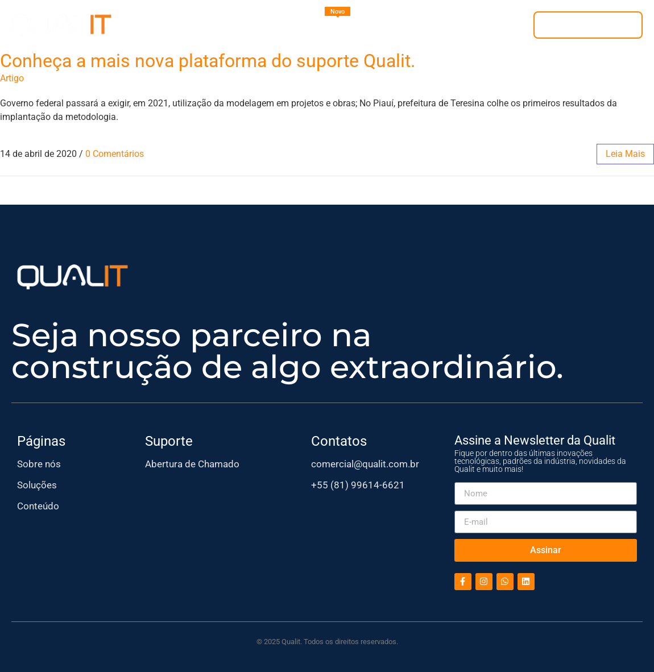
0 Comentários (114, 153)
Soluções (37, 485)
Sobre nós (39, 464)
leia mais (625, 153)
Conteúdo (38, 506)
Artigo (12, 78)
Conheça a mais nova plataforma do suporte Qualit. (207, 61)
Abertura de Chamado (192, 464)
